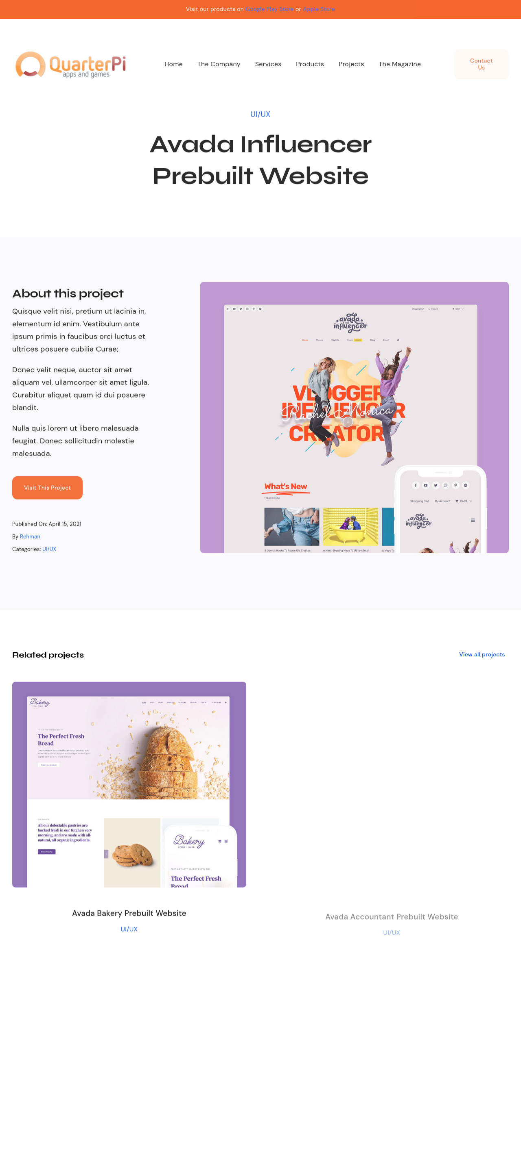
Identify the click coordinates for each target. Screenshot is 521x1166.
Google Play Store (269, 9)
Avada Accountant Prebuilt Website (391, 920)
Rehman (30, 537)
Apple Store (319, 9)
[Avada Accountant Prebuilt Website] (392, 695)
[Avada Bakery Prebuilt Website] (129, 690)
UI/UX (260, 113)
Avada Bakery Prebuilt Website (129, 916)
